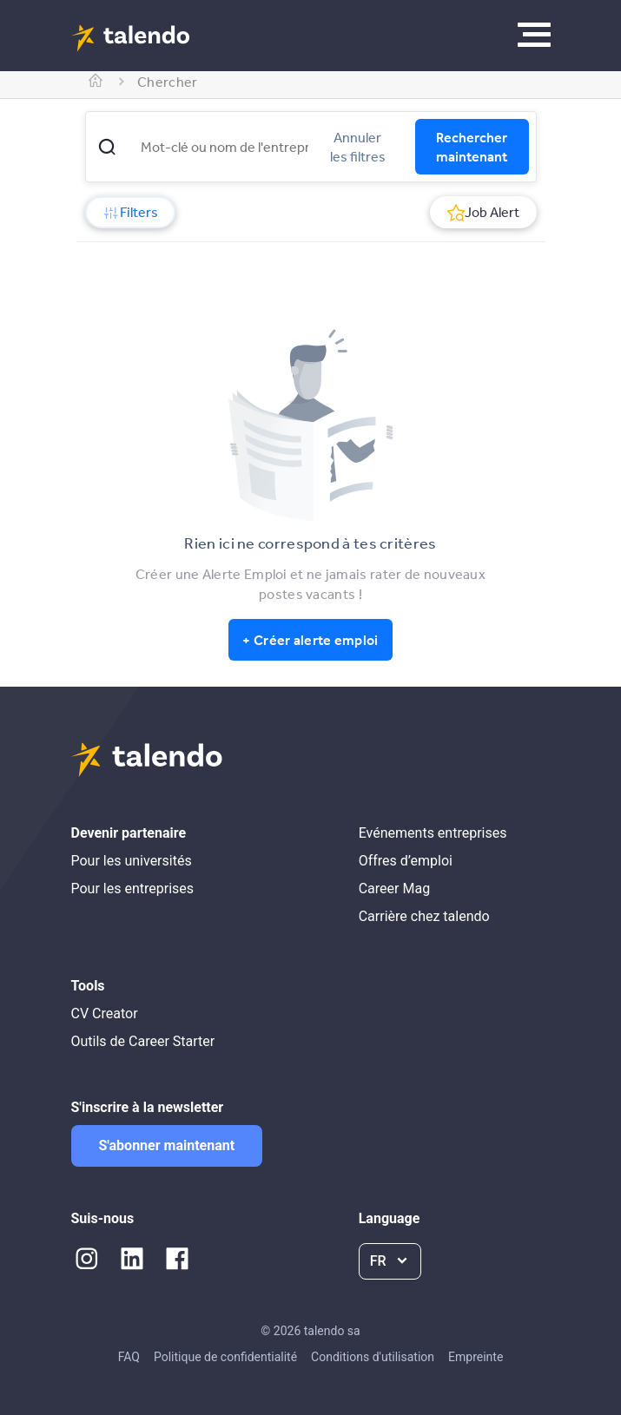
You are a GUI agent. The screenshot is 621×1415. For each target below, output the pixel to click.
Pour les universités (131, 860)
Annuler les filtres (358, 146)
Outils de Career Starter (143, 1041)
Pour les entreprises (133, 888)
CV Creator (104, 1013)
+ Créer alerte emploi (310, 639)
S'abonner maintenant (167, 1145)
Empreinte (475, 1357)
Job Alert (483, 211)
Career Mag (394, 888)
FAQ (129, 1357)
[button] (107, 147)
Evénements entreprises (433, 833)
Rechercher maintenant (471, 146)
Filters (130, 211)
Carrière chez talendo (424, 916)
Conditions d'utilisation (372, 1357)
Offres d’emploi (406, 860)
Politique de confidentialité (225, 1357)
